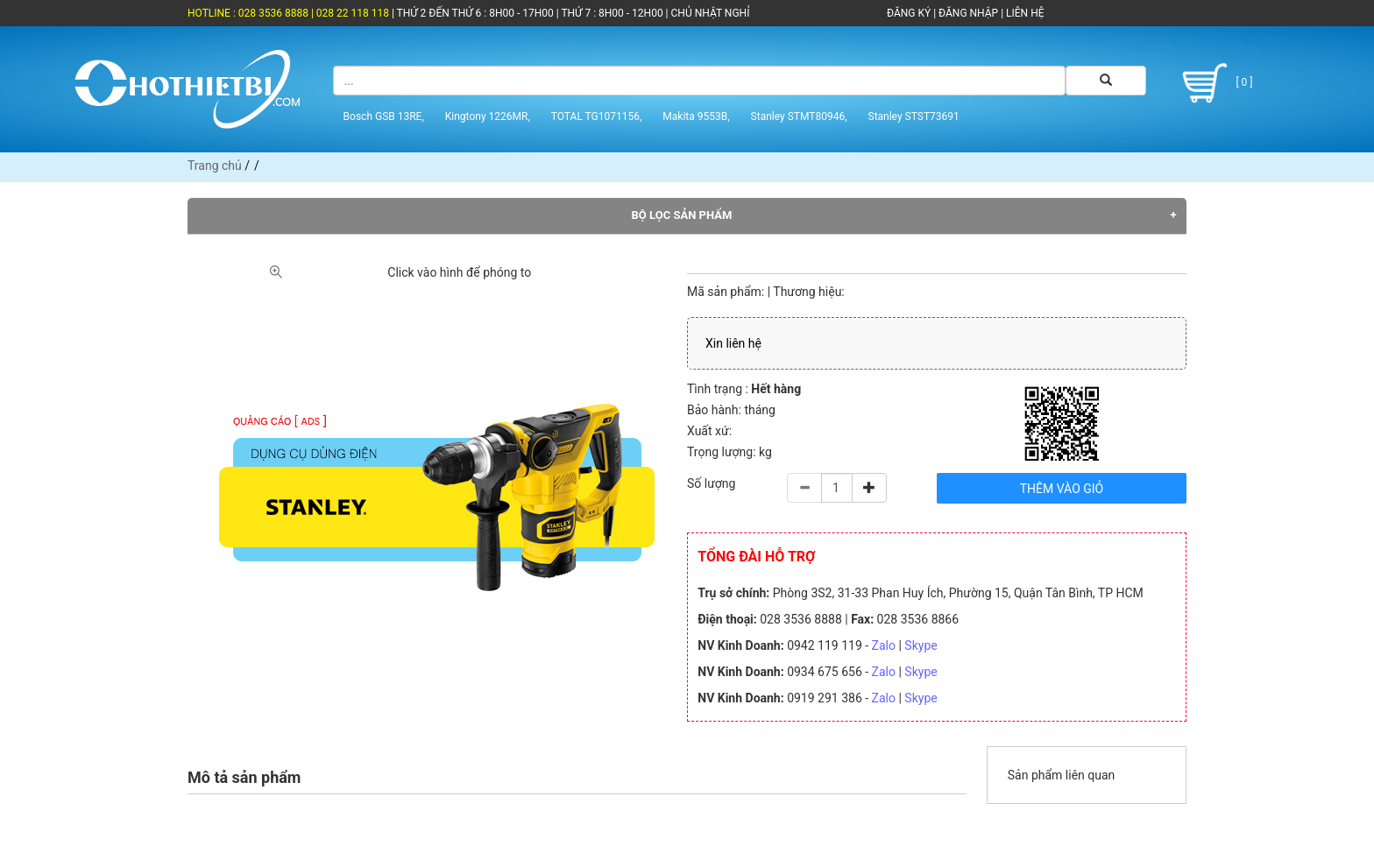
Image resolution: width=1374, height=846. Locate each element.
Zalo (884, 645)
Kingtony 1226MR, (487, 116)
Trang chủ (215, 166)
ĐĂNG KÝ (909, 13)
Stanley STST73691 (914, 116)
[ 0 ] (1214, 83)
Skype (920, 645)
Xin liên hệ (733, 343)
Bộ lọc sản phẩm (682, 215)
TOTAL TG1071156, (596, 116)
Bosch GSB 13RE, (384, 116)
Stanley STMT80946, (799, 116)
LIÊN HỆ (1023, 13)
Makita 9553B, (695, 116)
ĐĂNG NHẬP (968, 13)
